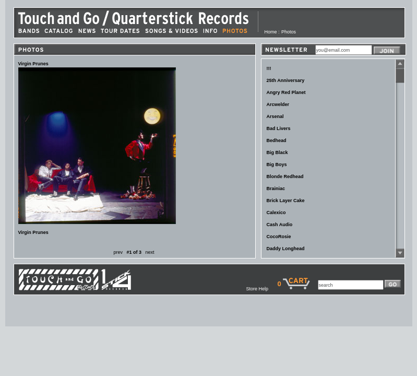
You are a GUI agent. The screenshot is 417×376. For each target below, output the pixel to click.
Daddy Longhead (286, 248)
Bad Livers (279, 128)
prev (118, 252)
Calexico (276, 212)
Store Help (261, 288)
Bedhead (277, 140)
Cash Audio (280, 224)
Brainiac (276, 188)
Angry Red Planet (286, 92)
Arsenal (275, 116)
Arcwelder (278, 104)
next (150, 252)
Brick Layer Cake (286, 200)
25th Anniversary (286, 80)
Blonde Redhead (285, 176)
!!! (269, 68)
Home (271, 31)
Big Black (277, 152)
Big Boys (277, 164)
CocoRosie (279, 236)
